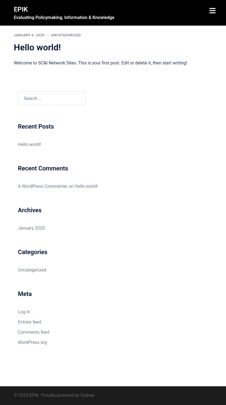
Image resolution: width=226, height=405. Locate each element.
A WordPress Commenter (43, 186)
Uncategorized (66, 35)
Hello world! (37, 47)
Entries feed (29, 322)
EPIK (21, 9)
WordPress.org (32, 342)
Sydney (87, 395)
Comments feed (33, 332)
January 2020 (31, 228)
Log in (24, 311)
